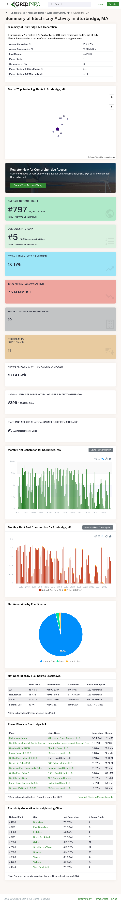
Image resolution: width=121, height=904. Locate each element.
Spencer (37, 852)
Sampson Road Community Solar (25, 768)
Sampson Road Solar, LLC (61, 768)
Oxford (36, 842)
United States (18, 13)
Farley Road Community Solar (24, 783)
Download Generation (101, 450)
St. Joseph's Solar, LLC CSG (23, 788)
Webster (37, 862)
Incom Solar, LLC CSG (20, 753)
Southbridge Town (42, 847)
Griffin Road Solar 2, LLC (60, 773)
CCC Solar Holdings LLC (60, 763)
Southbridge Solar (18, 778)
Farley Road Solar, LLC (59, 783)
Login (100, 4)
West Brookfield (41, 867)
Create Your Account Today (28, 185)
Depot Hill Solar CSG (19, 763)
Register (113, 4)
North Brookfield (41, 837)
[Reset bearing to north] (111, 106)
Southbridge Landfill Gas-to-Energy (27, 743)
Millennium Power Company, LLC (64, 738)
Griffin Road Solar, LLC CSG (23, 758)
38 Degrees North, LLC (59, 753)
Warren (36, 857)
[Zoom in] (111, 97)
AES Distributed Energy (59, 778)
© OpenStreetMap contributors (101, 157)
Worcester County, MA (58, 13)
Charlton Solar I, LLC (58, 748)
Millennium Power (18, 738)
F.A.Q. (114, 899)
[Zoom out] (111, 102)
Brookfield (38, 822)
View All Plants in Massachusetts (95, 797)
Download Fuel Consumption (97, 527)
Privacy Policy (84, 899)
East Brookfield (40, 827)
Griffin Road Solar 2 (19, 773)
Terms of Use (101, 899)
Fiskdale (37, 832)
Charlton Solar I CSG (19, 748)
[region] (60, 126)
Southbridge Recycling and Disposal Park (68, 743)
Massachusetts (36, 13)
